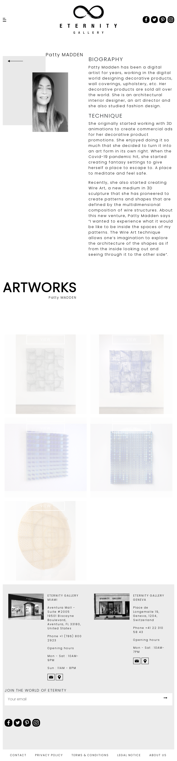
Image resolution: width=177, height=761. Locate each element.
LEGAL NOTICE (129, 755)
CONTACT (18, 755)
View (45, 341)
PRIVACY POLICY (49, 755)
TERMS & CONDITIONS (90, 755)
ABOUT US (158, 755)
